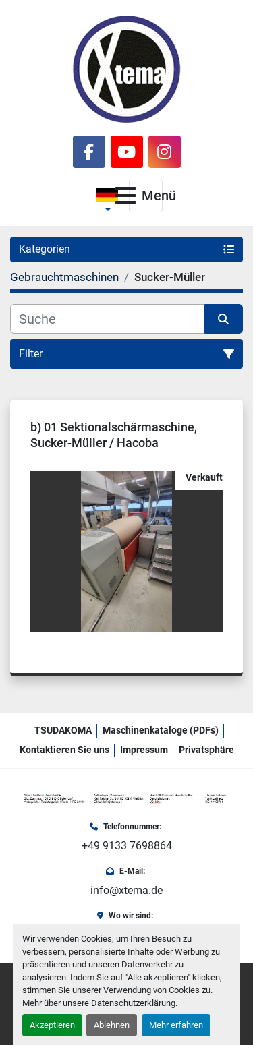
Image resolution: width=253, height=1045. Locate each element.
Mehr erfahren (176, 1025)
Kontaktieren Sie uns (64, 749)
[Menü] (125, 195)
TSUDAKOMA (63, 730)
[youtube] (127, 152)
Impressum (144, 749)
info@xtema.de (126, 890)
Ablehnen (112, 1025)
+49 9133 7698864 (127, 845)
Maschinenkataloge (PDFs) (161, 730)
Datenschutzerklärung (133, 1003)
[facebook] (89, 152)
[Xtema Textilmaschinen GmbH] (126, 798)
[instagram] (164, 152)
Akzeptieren (52, 1025)
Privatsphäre (206, 749)
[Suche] (107, 319)
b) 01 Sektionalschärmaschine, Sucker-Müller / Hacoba (113, 435)
